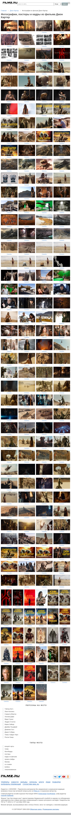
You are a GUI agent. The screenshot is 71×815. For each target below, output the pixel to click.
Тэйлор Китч (9, 709)
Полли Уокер (9, 737)
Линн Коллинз (9, 711)
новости (15, 782)
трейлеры (5, 782)
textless (7, 767)
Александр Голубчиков (46, 793)
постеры (7, 754)
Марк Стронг (9, 719)
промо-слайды (10, 759)
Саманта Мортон (10, 714)
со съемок (8, 764)
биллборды (8, 751)
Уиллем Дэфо (9, 716)
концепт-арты (9, 746)
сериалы (33, 782)
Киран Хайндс (9, 724)
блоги (41, 782)
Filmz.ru (36, 791)
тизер (6, 749)
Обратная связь (36, 809)
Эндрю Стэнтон (10, 722)
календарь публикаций (11, 784)
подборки (56, 782)
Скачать (9, 32)
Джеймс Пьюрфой (11, 727)
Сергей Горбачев (7, 795)
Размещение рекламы (51, 809)
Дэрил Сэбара (9, 732)
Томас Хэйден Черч (11, 734)
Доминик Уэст (9, 729)
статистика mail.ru (31, 784)
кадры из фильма (11, 756)
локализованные (10, 769)
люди (48, 782)
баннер (7, 762)
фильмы (23, 782)
